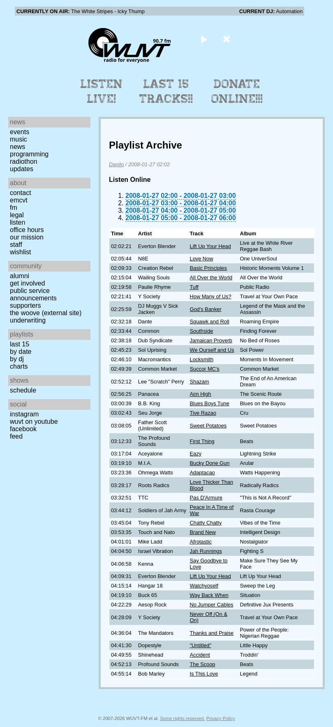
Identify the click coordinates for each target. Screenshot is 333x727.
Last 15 (19, 344)
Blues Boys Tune (209, 403)
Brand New (203, 532)
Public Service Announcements (33, 294)
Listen (17, 222)
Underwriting (28, 320)
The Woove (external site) (45, 312)
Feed (16, 436)
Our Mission (27, 237)
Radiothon (23, 161)
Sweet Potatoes (208, 426)
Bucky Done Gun (210, 463)
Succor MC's (205, 369)
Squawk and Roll (209, 321)
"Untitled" (200, 645)
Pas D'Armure (206, 498)
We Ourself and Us (212, 350)
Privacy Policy (220, 718)
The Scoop (202, 664)
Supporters (25, 305)
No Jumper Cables (212, 605)
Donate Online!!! (237, 91)
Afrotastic (201, 542)
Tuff (194, 287)
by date (20, 351)
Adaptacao (202, 472)
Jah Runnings (206, 551)
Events (19, 131)
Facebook (23, 428)
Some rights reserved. (182, 718)
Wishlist (20, 252)
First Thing (202, 441)
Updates (21, 168)
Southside (201, 331)
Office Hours (27, 229)
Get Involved (27, 283)
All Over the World (211, 277)
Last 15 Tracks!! (166, 91)
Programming (29, 154)
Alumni (19, 275)
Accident (200, 655)
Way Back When (209, 595)
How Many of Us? (210, 296)
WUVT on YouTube (34, 421)
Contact (20, 192)
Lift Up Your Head (210, 246)
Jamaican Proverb (211, 340)
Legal (17, 214)
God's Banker (206, 309)
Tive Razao (203, 413)
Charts (19, 366)
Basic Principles (208, 268)
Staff (16, 244)
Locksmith (202, 359)
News (17, 146)
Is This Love (204, 674)
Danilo (116, 164)
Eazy (195, 454)
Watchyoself (204, 586)
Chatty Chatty (206, 523)
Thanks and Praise (212, 633)
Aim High (200, 394)
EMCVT (19, 200)
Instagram (24, 414)
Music (18, 139)
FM (13, 207)
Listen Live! (102, 91)
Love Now (201, 258)
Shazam (199, 382)
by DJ (17, 358)
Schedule (23, 390)
